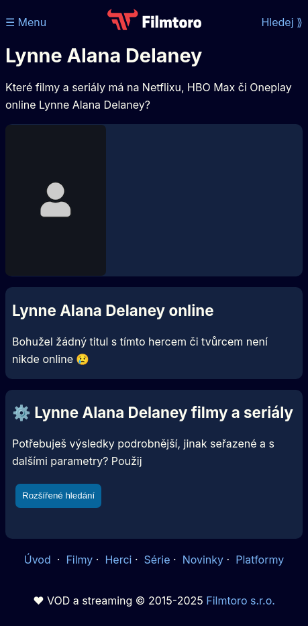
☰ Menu (25, 22)
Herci (118, 559)
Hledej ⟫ (282, 22)
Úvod (39, 559)
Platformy (260, 559)
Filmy (79, 559)
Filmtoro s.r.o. (240, 600)
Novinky (203, 559)
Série (157, 559)
